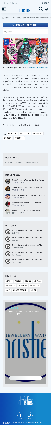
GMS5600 (28, 281)
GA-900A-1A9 (10, 286)
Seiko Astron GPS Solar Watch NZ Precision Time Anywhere (30, 18)
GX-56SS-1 (7, 138)
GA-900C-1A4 (34, 286)
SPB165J (33, 290)
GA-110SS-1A (12, 133)
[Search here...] (41, 9)
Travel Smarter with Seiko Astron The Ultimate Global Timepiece (28, 188)
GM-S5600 (37, 281)
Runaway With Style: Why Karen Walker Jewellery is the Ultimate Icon (28, 195)
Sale (8, 290)
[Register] (14, 3)
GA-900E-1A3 (23, 286)
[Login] (5, 3)
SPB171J (9, 281)
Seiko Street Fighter (20, 290)
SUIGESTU (18, 281)
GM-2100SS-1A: (25, 133)
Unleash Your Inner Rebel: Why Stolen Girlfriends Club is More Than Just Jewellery (28, 203)
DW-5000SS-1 (19, 138)
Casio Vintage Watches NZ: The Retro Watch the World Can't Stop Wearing (28, 180)
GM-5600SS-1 (38, 133)
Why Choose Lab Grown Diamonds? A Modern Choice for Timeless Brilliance (28, 210)
